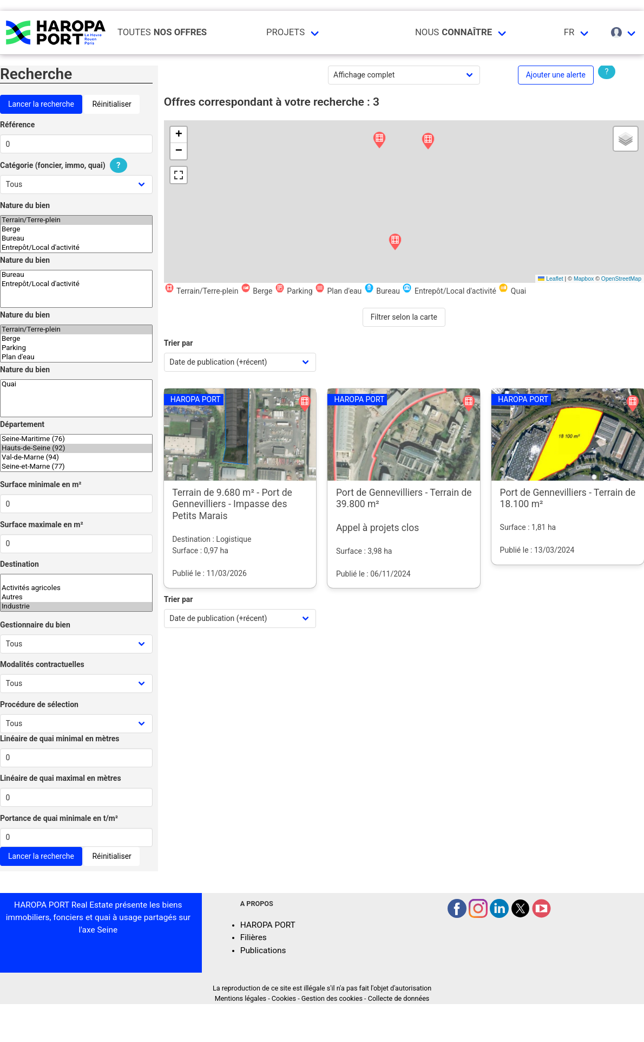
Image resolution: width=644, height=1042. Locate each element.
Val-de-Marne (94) (76, 457)
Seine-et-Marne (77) (76, 466)
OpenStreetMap (621, 278)
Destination (19, 564)
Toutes (162, 32)
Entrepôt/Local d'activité (76, 248)
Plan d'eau (76, 357)
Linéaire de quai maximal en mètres (60, 778)
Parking (76, 348)
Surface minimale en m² (41, 484)
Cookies (284, 998)
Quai (76, 384)
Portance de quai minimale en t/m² (59, 818)
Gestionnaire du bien (35, 624)
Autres (76, 597)
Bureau (76, 238)
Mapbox (584, 278)
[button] (379, 141)
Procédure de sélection (39, 704)
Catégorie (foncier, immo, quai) (65, 165)
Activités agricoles (76, 588)
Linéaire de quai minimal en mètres (60, 738)
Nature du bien (25, 205)
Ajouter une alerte (556, 74)
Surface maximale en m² (41, 524)
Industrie (76, 606)
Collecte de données (399, 998)
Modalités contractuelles (42, 664)
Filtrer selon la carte (404, 317)
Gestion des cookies (332, 998)
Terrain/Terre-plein (76, 220)
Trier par (178, 343)
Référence (17, 124)
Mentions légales (240, 998)
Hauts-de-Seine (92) (76, 448)
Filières (253, 937)
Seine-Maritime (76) (76, 439)
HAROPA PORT (267, 925)
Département (22, 424)
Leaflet (550, 278)
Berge (76, 229)
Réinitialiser (111, 104)
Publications (263, 950)
